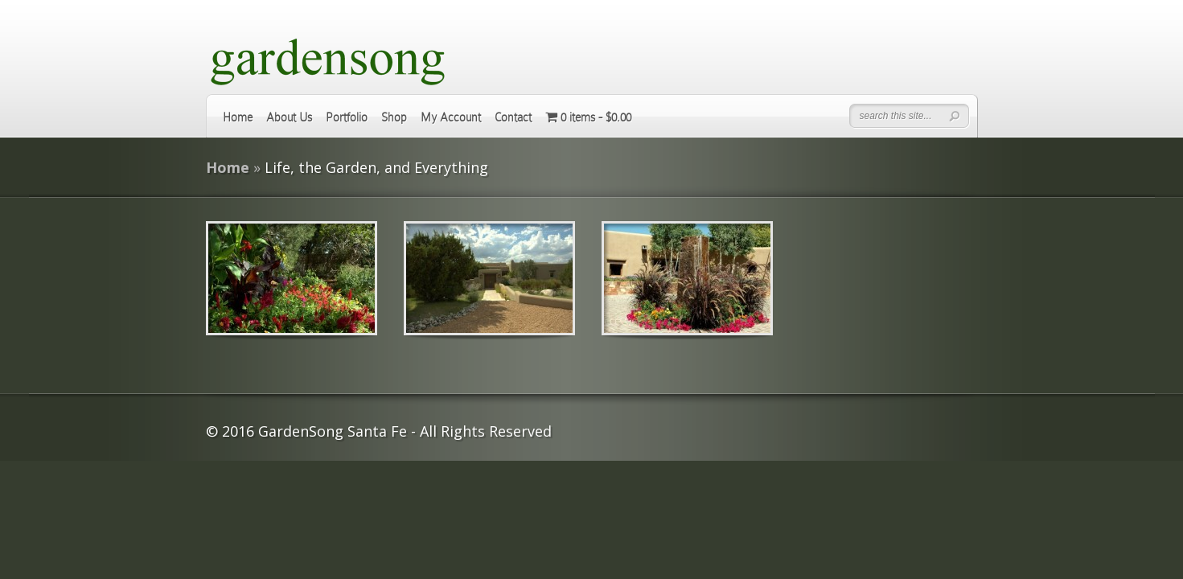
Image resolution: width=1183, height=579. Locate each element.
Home (238, 117)
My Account (451, 117)
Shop (394, 117)
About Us (289, 117)
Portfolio (347, 117)
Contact (513, 117)
